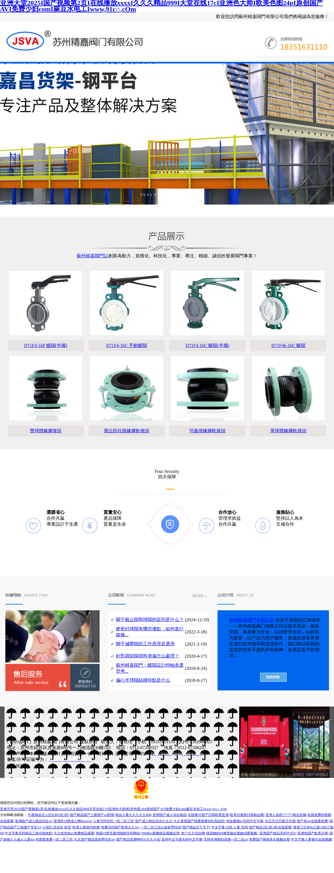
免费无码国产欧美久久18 (120, 827)
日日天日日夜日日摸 (280, 821)
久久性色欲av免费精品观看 (74, 833)
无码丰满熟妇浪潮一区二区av (225, 839)
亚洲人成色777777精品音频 (285, 815)
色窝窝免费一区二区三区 (54, 839)
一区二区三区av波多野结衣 (161, 827)
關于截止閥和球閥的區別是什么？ (150, 619)
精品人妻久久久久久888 (133, 815)
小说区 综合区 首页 (56, 827)
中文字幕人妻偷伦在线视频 (311, 839)
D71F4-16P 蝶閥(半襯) (45, 345)
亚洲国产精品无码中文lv (278, 833)
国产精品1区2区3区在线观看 (270, 827)
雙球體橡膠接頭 (45, 430)
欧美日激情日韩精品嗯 (247, 815)
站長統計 (16, 766)
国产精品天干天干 (196, 827)
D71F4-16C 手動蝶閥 (126, 345)
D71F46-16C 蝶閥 (288, 345)
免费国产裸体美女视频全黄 (269, 839)
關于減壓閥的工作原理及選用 (145, 643)
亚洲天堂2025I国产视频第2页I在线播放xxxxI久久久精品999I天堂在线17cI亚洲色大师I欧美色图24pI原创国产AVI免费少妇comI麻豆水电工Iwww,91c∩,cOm (113, 809)
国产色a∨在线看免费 (312, 821)
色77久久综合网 (193, 833)
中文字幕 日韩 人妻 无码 (229, 827)
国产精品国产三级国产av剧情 (92, 815)
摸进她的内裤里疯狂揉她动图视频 (232, 833)
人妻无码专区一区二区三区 (113, 821)
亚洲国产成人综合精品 (169, 815)
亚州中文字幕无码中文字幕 (182, 839)
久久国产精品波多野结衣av (94, 839)
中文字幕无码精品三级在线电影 (28, 833)
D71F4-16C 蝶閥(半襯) (207, 345)
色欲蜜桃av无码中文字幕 (244, 821)
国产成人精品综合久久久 (153, 821)
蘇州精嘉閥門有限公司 (251, 620)
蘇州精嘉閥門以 (92, 255)
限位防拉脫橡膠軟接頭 (126, 430)
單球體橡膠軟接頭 (288, 430)
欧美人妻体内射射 (86, 827)
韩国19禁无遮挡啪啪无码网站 (118, 833)
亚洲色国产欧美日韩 (312, 833)
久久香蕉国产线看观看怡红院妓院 (199, 821)
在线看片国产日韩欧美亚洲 (208, 815)
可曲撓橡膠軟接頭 (207, 430)
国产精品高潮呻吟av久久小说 (138, 839)
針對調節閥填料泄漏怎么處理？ (147, 655)
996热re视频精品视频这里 (160, 833)
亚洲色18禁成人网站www (72, 821)
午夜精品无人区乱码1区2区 (48, 815)
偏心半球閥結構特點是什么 (143, 680)
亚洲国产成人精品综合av (33, 821)
